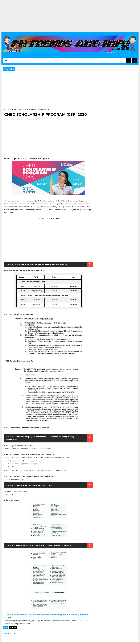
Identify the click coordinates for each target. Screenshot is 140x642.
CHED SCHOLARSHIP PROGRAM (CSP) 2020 (33, 485)
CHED (13, 109)
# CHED (13, 627)
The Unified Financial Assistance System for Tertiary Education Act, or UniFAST (48, 614)
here (49, 449)
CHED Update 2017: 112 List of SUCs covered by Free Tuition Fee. (43, 545)
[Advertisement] (70, 16)
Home (6, 109)
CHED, (34, 119)
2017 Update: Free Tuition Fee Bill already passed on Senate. (41, 264)
